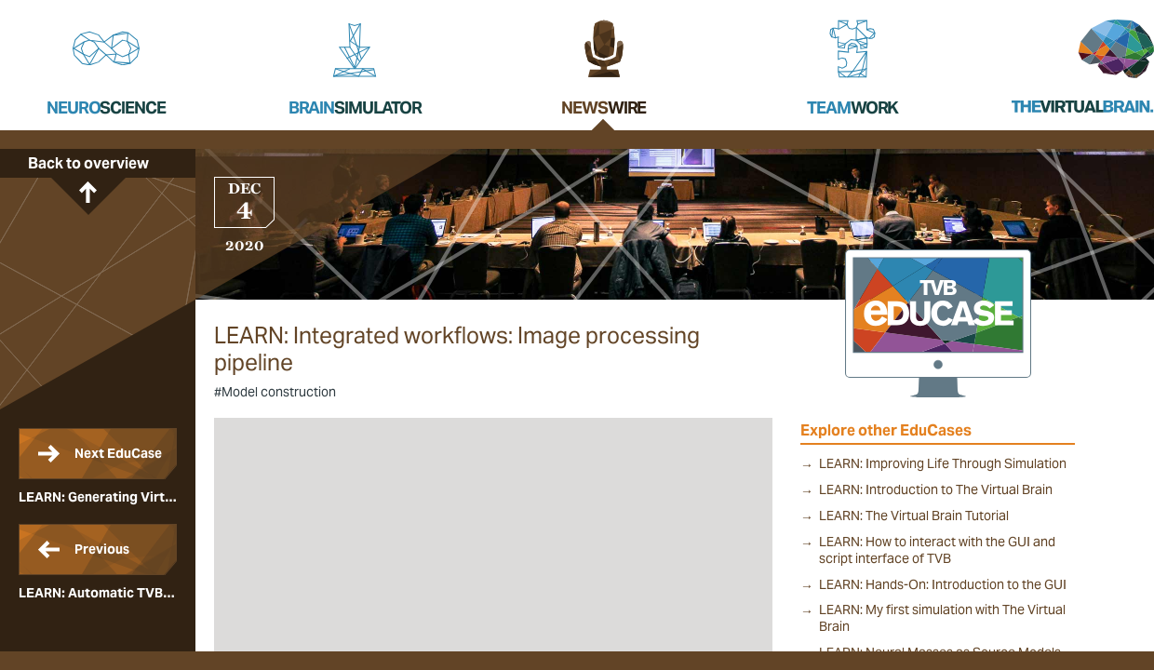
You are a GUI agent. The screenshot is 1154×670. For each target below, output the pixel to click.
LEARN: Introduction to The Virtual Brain (936, 489)
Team (852, 107)
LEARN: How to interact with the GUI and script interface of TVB (937, 550)
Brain (355, 107)
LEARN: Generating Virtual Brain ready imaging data (98, 466)
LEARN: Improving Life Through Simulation (943, 463)
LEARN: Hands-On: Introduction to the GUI (943, 584)
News (603, 107)
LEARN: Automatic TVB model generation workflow (98, 562)
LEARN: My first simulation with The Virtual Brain (942, 618)
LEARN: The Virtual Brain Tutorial (914, 515)
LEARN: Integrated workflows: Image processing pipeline (457, 350)
